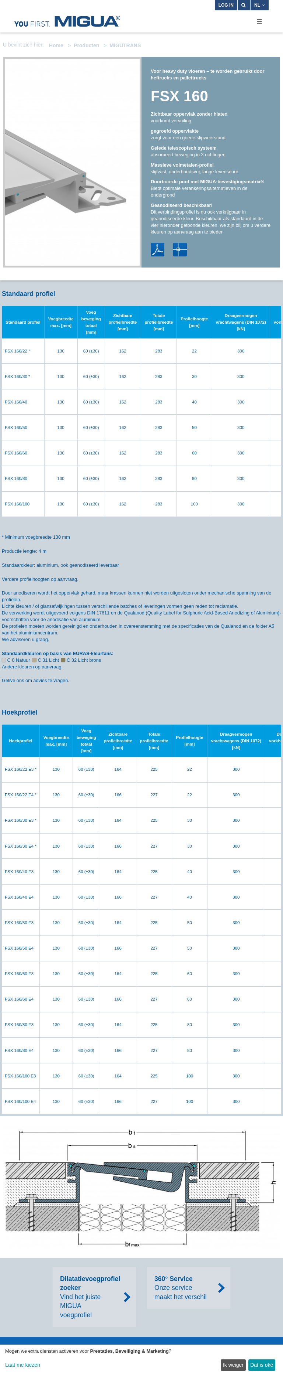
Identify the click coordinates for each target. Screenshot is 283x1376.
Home (56, 45)
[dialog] (141, 1360)
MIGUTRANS (125, 45)
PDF (157, 249)
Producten (86, 45)
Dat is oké (261, 1365)
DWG (180, 249)
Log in (226, 5)
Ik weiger (233, 1365)
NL (259, 5)
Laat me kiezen (22, 1365)
